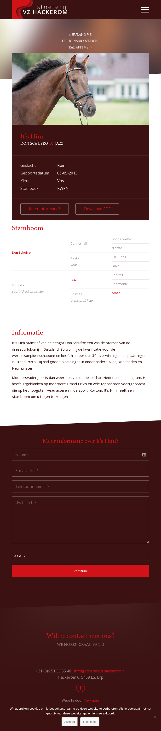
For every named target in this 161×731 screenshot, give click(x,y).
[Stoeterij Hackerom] (66, 9)
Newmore (91, 700)
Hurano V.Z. (82, 34)
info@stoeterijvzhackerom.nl (100, 671)
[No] (155, 716)
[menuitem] (142, 9)
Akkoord (69, 722)
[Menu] (142, 9)
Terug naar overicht (80, 41)
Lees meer (90, 722)
